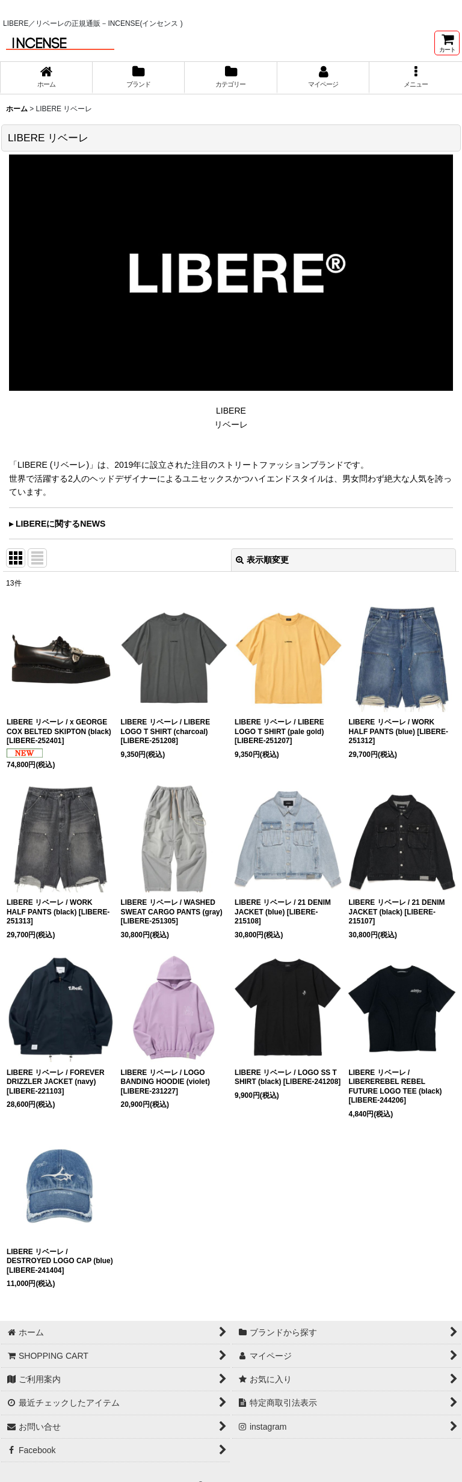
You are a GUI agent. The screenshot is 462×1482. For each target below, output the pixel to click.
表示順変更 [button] (262, 560)
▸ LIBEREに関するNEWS (57, 523)
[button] (415, 77)
